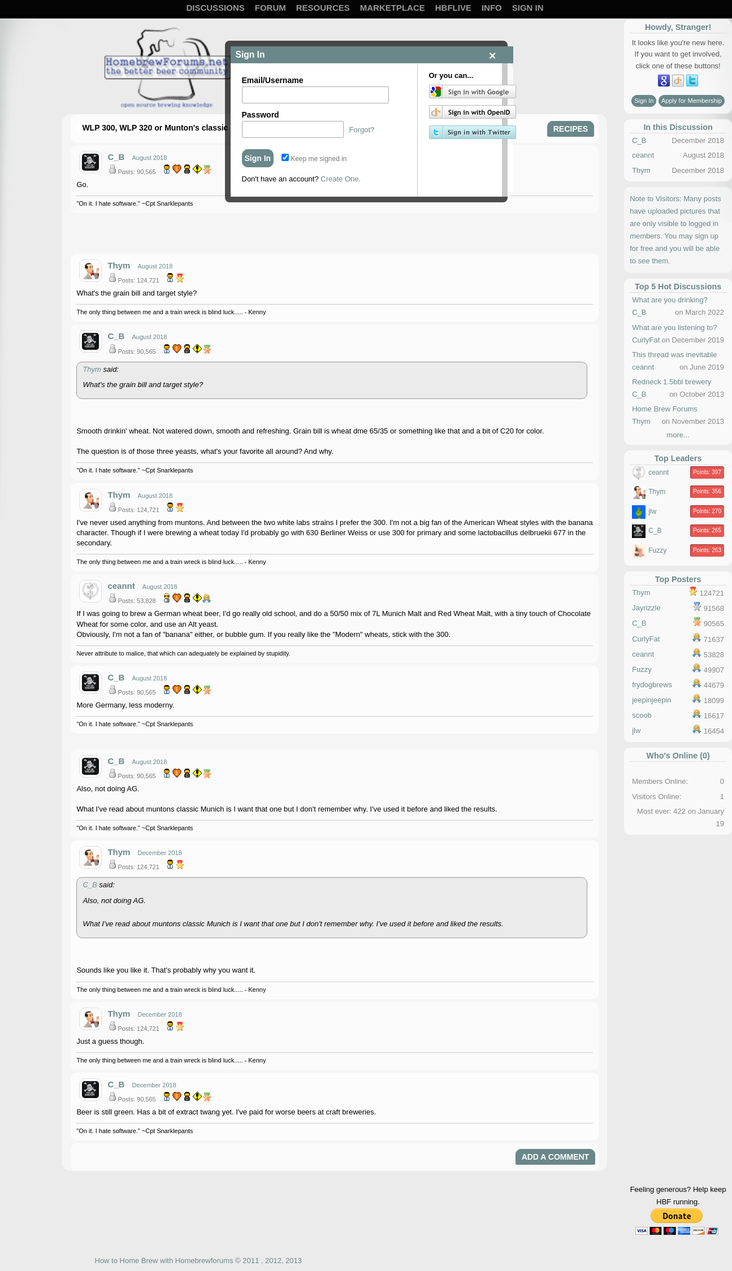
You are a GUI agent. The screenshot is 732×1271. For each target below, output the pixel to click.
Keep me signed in (314, 159)
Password (260, 114)
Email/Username (273, 80)
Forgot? (362, 129)
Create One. (340, 179)
